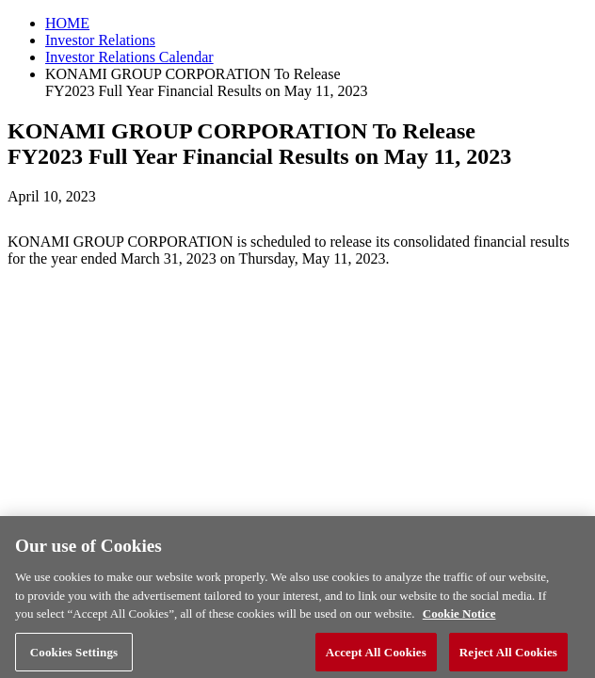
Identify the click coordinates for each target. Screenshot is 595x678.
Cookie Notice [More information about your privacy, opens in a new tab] (459, 618)
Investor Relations (100, 40)
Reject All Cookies (508, 657)
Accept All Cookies (376, 657)
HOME (67, 23)
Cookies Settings (74, 657)
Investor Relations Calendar (129, 57)
